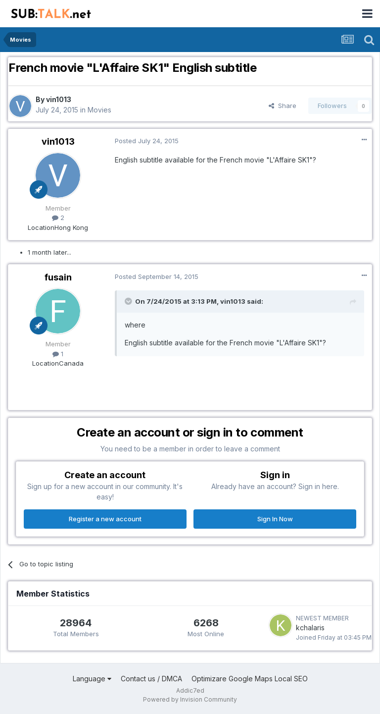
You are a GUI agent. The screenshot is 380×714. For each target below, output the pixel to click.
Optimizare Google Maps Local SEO (249, 678)
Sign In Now (275, 519)
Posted (147, 141)
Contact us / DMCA (151, 678)
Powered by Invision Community (190, 699)
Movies (99, 110)
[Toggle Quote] (129, 301)
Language (92, 678)
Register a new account (105, 519)
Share (282, 106)
